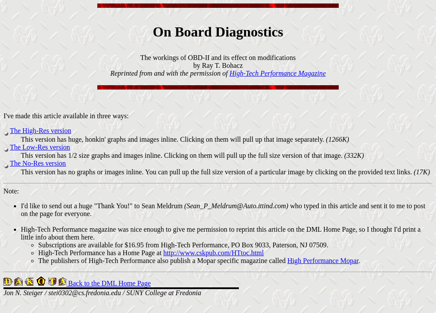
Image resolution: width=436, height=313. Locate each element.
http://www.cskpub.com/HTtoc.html (213, 252)
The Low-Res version (40, 147)
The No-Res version (38, 163)
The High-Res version (40, 130)
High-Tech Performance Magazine (277, 73)
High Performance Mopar (323, 260)
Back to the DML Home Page (108, 283)
